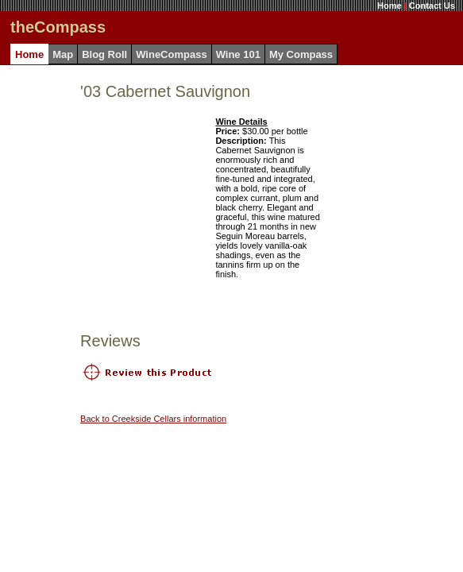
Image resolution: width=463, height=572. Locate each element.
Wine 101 (238, 54)
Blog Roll (104, 54)
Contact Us (432, 5)
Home (389, 5)
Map (62, 54)
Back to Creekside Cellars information (153, 418)
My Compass (301, 54)
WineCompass (171, 54)
